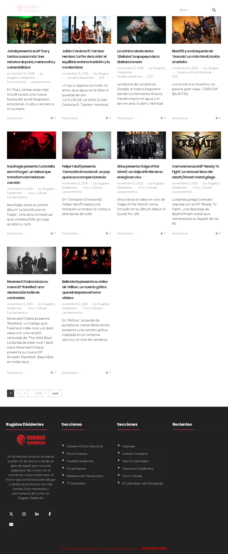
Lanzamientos (40, 82)
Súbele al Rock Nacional (194, 72)
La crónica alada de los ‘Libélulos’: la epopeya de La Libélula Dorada (138, 56)
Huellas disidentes (129, 76)
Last (55, 393)
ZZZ (101, 78)
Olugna (103, 73)
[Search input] (195, 10)
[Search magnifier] (214, 10)
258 (38, 393)
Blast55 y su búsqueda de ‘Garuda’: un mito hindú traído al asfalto (196, 56)
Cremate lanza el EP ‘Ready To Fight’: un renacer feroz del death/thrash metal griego (195, 172)
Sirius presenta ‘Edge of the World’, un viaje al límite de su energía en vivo (140, 172)
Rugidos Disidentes (21, 78)
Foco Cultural (16, 82)
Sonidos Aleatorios (80, 78)
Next (45, 393)
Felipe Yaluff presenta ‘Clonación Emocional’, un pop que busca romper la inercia (86, 172)
